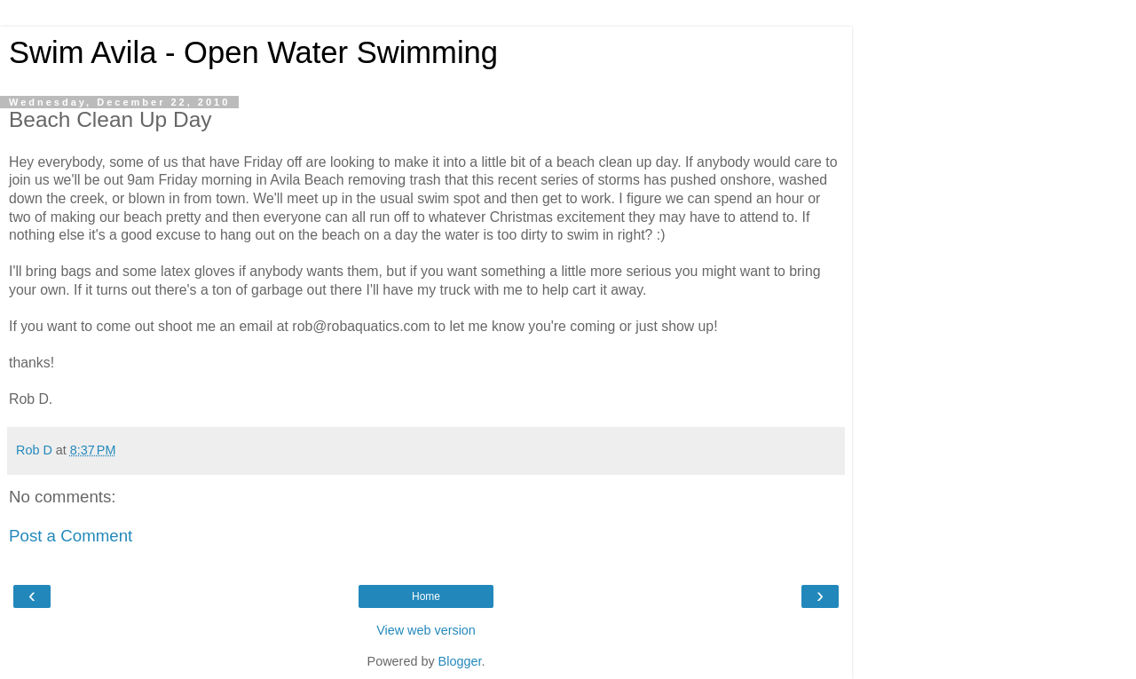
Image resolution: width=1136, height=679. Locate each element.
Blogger (460, 661)
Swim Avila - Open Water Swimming (253, 52)
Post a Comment (70, 535)
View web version (426, 630)
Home (426, 596)
